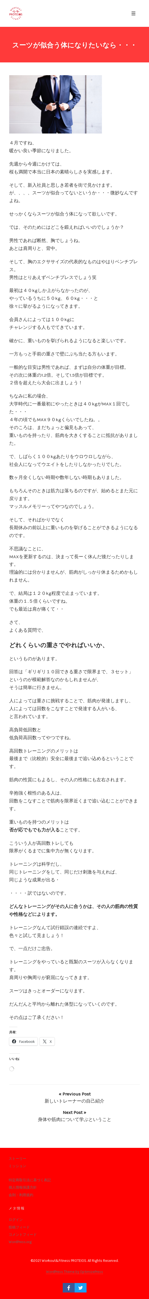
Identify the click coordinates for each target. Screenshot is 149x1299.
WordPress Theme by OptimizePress (74, 1272)
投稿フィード (19, 1227)
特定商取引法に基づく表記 (30, 1180)
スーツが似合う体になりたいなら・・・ (74, 45)
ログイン (16, 1220)
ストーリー (17, 1159)
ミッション (17, 1166)
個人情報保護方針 (23, 1187)
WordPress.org (20, 1242)
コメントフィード (23, 1235)
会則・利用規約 (21, 1195)
